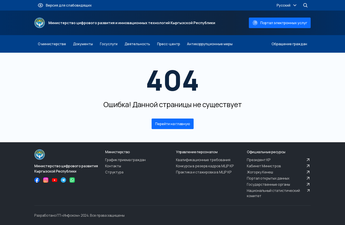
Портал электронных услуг (279, 22)
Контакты (113, 166)
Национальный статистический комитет (279, 193)
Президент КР (279, 159)
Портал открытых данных (279, 178)
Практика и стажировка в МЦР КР (204, 172)
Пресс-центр (168, 43)
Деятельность (137, 43)
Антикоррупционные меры (210, 43)
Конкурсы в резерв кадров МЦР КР (205, 166)
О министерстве (52, 43)
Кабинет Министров (279, 166)
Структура (114, 172)
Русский (287, 5)
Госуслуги (108, 43)
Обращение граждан (289, 43)
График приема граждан (125, 159)
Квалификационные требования (203, 159)
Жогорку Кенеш (279, 172)
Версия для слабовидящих (65, 5)
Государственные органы (279, 184)
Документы (83, 43)
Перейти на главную (172, 123)
